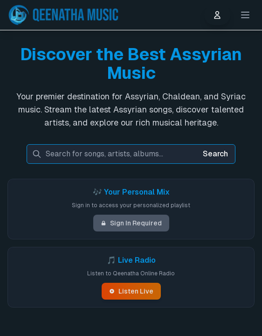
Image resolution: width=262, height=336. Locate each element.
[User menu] (217, 15)
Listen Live (131, 291)
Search (215, 153)
